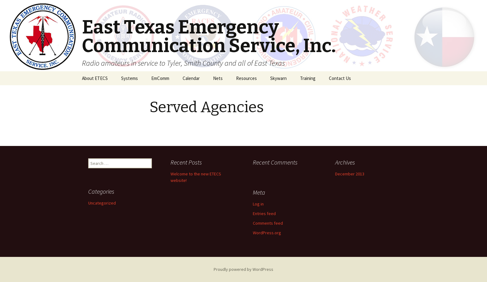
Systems (129, 78)
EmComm (160, 78)
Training (308, 78)
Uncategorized (102, 203)
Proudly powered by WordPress (243, 269)
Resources (246, 78)
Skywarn (278, 78)
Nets (218, 78)
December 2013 (349, 174)
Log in (258, 204)
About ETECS (95, 78)
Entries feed (264, 213)
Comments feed (268, 223)
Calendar (191, 78)
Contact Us (340, 78)
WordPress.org (267, 233)
